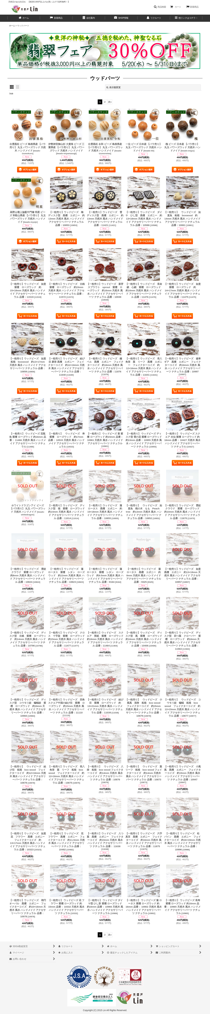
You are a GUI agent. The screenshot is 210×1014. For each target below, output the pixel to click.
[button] (160, 7)
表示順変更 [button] (113, 87)
